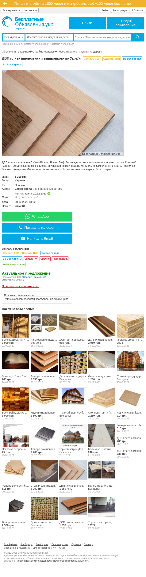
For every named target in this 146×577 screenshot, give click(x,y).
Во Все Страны (12, 64)
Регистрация (120, 10)
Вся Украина (11, 10)
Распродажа (60, 258)
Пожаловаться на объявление (20, 286)
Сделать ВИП (111, 58)
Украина (31, 10)
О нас (62, 548)
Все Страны (42, 544)
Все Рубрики (10, 544)
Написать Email (37, 239)
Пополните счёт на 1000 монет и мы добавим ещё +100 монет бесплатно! (73, 4)
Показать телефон (37, 228)
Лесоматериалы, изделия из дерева (80, 51)
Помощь (88, 544)
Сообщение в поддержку (17, 548)
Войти (105, 10)
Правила (76, 544)
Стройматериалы (43, 51)
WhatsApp (37, 216)
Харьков (20, 180)
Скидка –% (31, 258)
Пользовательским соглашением (33, 560)
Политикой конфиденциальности (70, 560)
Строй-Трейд (23, 188)
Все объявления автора (47, 188)
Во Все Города (132, 58)
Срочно (45, 258)
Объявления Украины (15, 51)
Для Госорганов (41, 548)
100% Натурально (14, 264)
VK (54, 548)
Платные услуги (60, 544)
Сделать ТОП (92, 58)
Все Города (27, 544)
